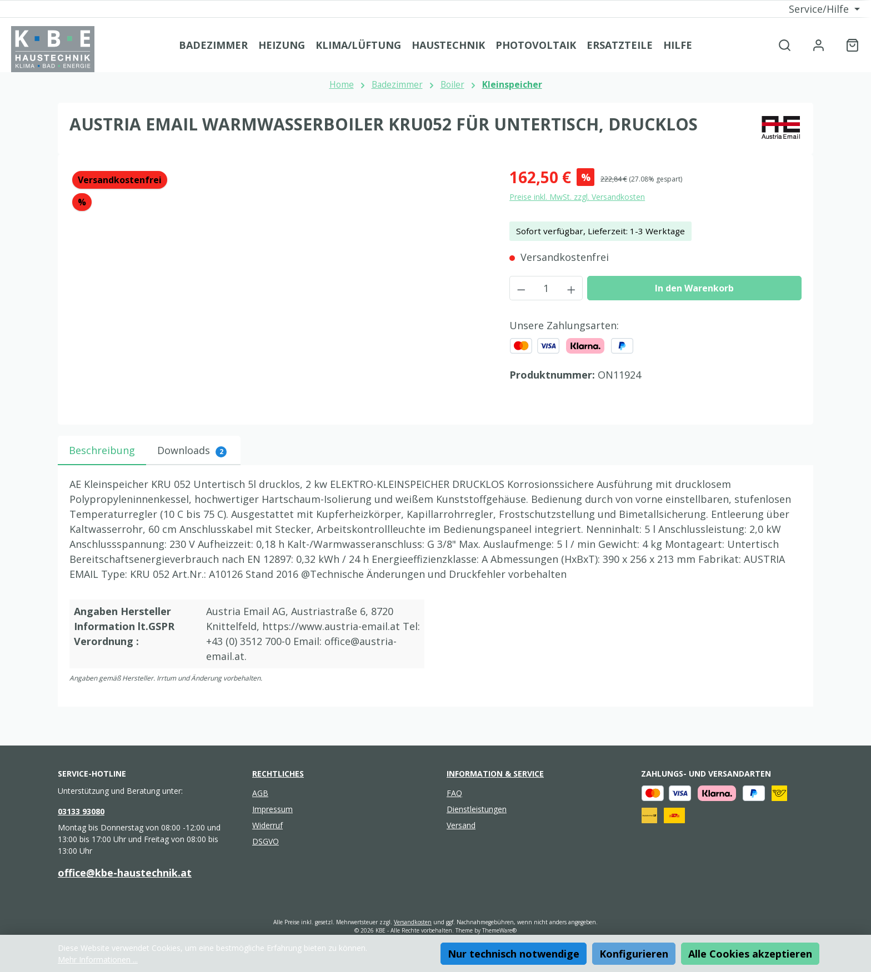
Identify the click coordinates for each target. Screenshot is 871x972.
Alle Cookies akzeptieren (750, 953)
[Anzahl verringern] (521, 288)
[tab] (102, 450)
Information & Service (495, 773)
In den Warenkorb (694, 288)
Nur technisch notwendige (513, 953)
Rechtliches (278, 773)
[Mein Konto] (818, 44)
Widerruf (267, 825)
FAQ (454, 793)
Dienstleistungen (477, 809)
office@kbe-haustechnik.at (125, 872)
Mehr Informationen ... (98, 959)
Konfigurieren (633, 953)
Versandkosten (413, 922)
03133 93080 (81, 811)
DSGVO (265, 841)
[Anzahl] (546, 288)
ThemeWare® (499, 930)
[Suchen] (784, 44)
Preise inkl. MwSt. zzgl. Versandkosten (577, 197)
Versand (461, 825)
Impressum (272, 809)
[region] (278, 284)
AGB (260, 793)
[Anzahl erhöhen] (571, 288)
